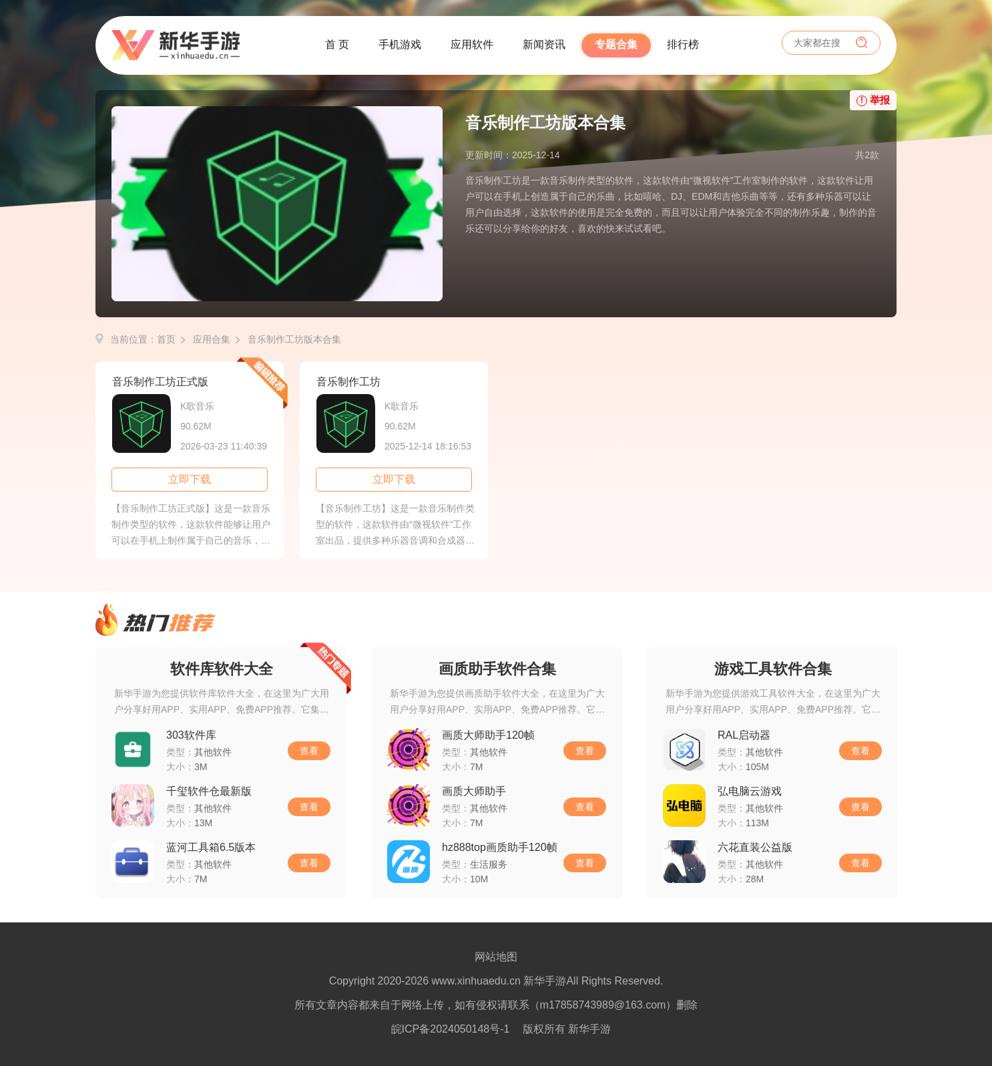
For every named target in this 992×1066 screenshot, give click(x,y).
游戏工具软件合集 (773, 669)
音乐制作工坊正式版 (160, 381)
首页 (166, 339)
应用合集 (211, 339)
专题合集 (616, 44)
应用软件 (472, 44)
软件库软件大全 (221, 669)
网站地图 (496, 956)
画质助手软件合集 (497, 669)
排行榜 (683, 44)
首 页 (337, 44)
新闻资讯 (544, 44)
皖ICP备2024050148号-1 (450, 1029)
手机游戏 (400, 44)
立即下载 (189, 479)
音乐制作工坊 (348, 381)
